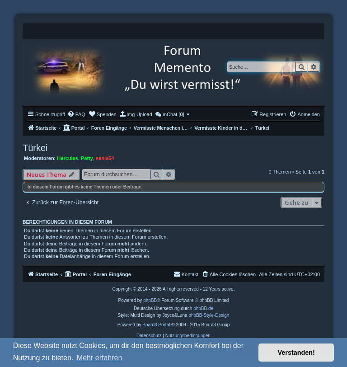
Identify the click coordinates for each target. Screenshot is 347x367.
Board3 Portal (156, 324)
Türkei (35, 148)
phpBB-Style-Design (208, 315)
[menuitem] (76, 114)
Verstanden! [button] (296, 352)
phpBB (150, 300)
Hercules (67, 158)
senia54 (105, 158)
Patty (87, 158)
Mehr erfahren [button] (99, 358)
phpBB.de (203, 308)
